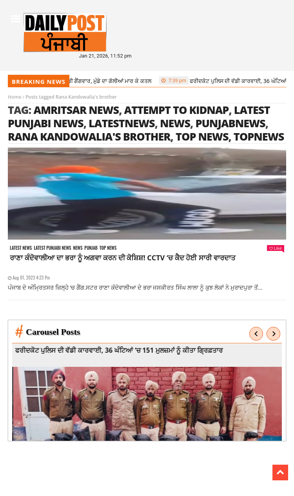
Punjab (90, 248)
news (175, 123)
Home (15, 97)
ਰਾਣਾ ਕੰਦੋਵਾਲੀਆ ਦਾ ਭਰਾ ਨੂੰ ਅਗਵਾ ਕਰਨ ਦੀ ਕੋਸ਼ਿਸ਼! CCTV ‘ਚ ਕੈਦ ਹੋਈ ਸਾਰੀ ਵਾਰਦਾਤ (123, 257)
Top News (108, 248)
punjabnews (230, 123)
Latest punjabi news (52, 248)
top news (202, 136)
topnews (259, 136)
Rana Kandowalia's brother (89, 136)
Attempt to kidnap (176, 110)
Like (275, 248)
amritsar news (76, 110)
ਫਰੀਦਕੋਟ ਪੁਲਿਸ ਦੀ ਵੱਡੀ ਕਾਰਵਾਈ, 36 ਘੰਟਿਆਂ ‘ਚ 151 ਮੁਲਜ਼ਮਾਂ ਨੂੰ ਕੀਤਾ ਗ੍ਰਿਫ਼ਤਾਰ (126, 350)
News (77, 248)
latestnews (122, 123)
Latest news (21, 248)
